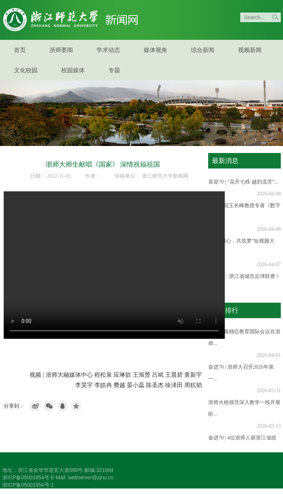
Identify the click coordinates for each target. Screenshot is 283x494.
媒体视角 (155, 50)
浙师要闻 (61, 50)
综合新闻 (202, 50)
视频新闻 (250, 50)
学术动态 (108, 50)
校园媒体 (73, 70)
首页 (20, 50)
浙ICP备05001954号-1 (28, 485)
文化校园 (26, 70)
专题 (114, 70)
